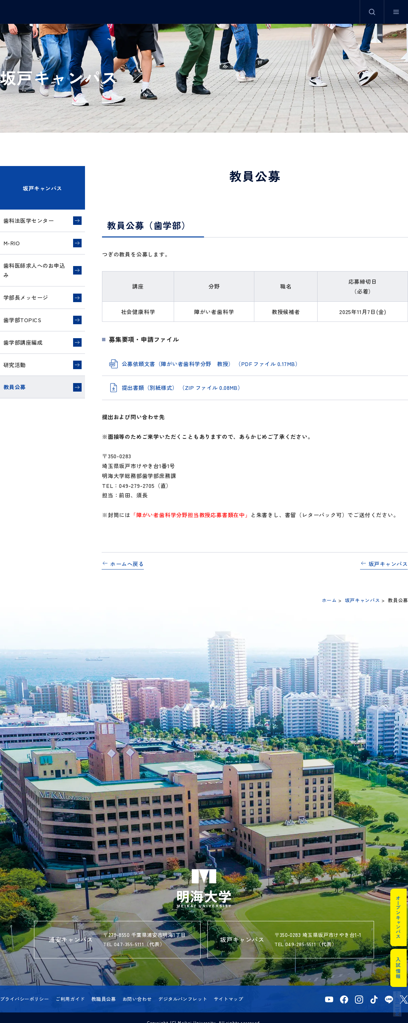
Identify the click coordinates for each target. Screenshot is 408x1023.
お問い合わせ (137, 998)
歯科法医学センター (28, 220)
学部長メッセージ (25, 297)
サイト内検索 (372, 12)
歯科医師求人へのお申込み (34, 270)
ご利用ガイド (70, 998)
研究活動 (14, 365)
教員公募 (14, 387)
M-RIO (11, 243)
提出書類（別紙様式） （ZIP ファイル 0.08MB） (182, 387)
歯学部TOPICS (22, 320)
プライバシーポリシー (24, 998)
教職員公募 (103, 998)
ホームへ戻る (127, 564)
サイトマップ (228, 998)
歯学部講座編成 (22, 342)
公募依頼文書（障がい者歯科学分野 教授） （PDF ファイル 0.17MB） (211, 364)
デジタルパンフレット (182, 998)
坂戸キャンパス (42, 188)
